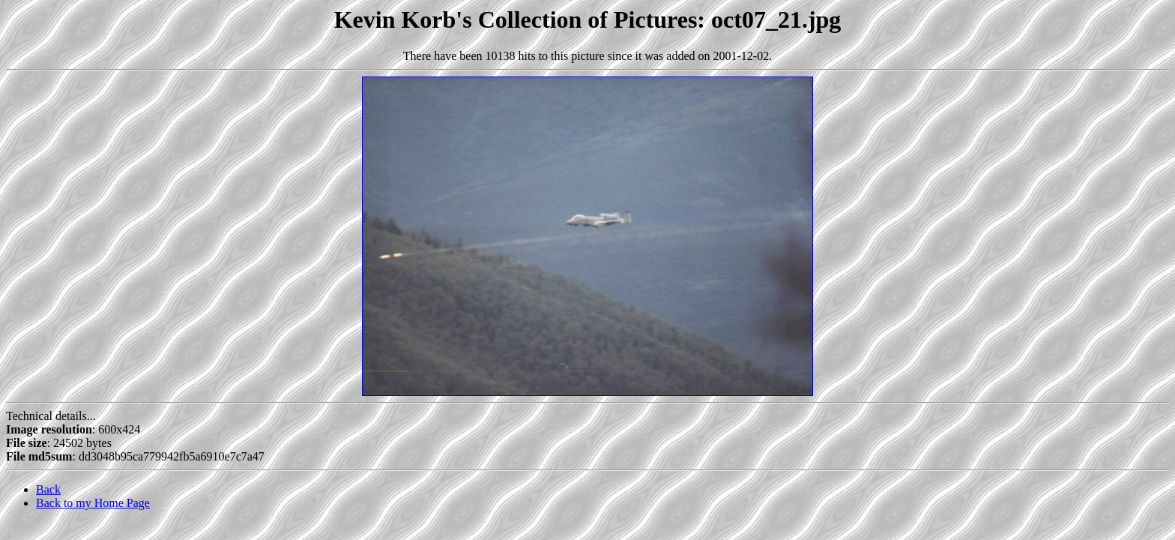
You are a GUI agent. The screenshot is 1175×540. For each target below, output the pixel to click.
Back (48, 489)
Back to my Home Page (93, 502)
